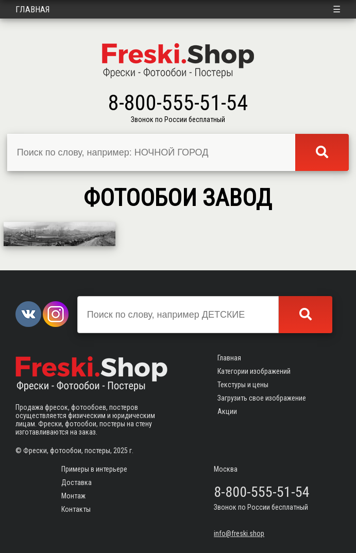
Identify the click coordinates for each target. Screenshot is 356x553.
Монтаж (73, 496)
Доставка (76, 482)
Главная (32, 9)
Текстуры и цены (242, 385)
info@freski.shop (239, 533)
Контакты (76, 509)
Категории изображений (254, 371)
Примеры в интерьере (94, 469)
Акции (227, 411)
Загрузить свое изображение (261, 398)
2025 (120, 450)
